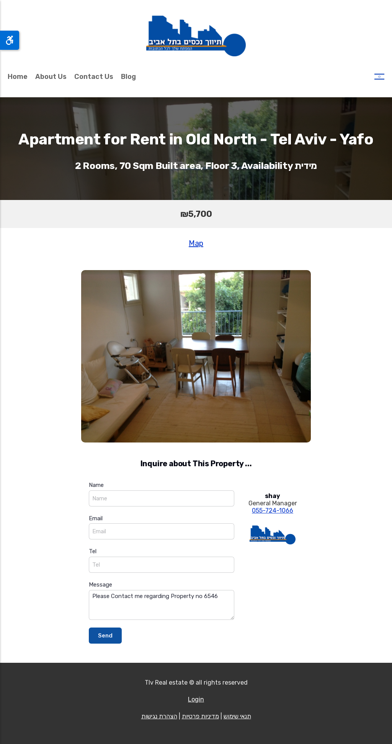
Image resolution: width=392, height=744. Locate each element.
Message (100, 584)
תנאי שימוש (237, 716)
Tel (92, 551)
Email (96, 518)
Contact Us (93, 76)
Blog (128, 76)
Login (196, 699)
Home (18, 76)
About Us (51, 76)
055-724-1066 (272, 510)
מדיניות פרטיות (200, 716)
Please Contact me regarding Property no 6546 (161, 605)
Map (196, 243)
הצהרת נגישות (159, 716)
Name (96, 485)
